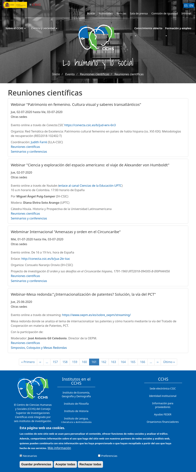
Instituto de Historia (76, 411)
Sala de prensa (139, 13)
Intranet (186, 13)
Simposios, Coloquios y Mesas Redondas (39, 348)
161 (95, 362)
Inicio (56, 74)
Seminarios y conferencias (29, 152)
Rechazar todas (90, 466)
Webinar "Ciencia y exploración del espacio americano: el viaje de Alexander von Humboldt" (90, 164)
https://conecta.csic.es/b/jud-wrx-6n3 (90, 125)
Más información (59, 450)
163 (114, 362)
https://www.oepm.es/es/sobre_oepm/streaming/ (96, 315)
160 (85, 362)
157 (56, 362)
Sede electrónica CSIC (163, 388)
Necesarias (30, 457)
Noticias (121, 13)
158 (66, 362)
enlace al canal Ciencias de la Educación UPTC (90, 186)
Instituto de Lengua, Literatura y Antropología (76, 420)
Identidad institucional (162, 396)
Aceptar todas (65, 466)
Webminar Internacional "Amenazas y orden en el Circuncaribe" (66, 231)
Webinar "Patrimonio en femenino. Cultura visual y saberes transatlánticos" (76, 104)
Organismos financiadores (163, 422)
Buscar (91, 13)
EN (191, 6)
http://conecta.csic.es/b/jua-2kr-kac (45, 259)
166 (143, 362)
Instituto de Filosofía (76, 403)
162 (104, 362)
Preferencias (109, 457)
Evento (70, 74)
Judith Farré (39, 142)
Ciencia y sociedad (44, 28)
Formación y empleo (178, 28)
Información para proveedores (162, 405)
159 (75, 362)
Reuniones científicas (94, 74)
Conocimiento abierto (148, 28)
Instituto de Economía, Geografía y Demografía (76, 394)
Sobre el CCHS (16, 28)
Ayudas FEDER (162, 414)
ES (186, 6)
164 (124, 362)
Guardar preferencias (36, 466)
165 (133, 362)
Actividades (106, 13)
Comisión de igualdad (164, 13)
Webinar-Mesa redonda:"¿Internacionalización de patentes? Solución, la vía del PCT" (83, 294)
